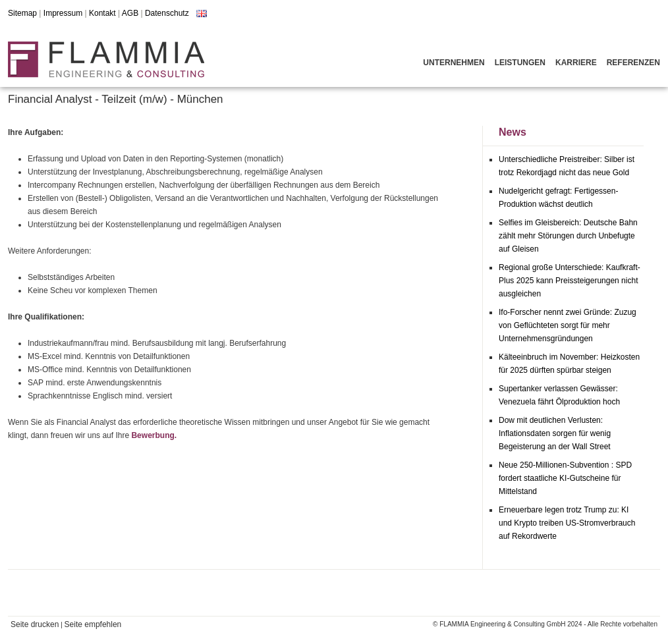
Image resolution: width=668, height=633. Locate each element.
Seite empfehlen (93, 624)
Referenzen (633, 62)
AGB (130, 13)
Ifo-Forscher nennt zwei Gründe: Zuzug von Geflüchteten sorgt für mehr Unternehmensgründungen (567, 325)
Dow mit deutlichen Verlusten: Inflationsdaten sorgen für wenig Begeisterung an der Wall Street (555, 433)
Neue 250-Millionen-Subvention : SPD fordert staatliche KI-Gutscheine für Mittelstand (565, 478)
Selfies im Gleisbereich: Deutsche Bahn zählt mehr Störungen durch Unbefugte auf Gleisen (568, 236)
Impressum (62, 13)
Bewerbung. (154, 435)
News (512, 132)
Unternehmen (453, 62)
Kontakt (102, 13)
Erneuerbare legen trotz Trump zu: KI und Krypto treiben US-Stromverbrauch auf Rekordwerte (567, 523)
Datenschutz (167, 13)
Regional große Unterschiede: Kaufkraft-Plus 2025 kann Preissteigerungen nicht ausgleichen (569, 280)
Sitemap (22, 13)
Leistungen (520, 62)
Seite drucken (35, 624)
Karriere (576, 62)
